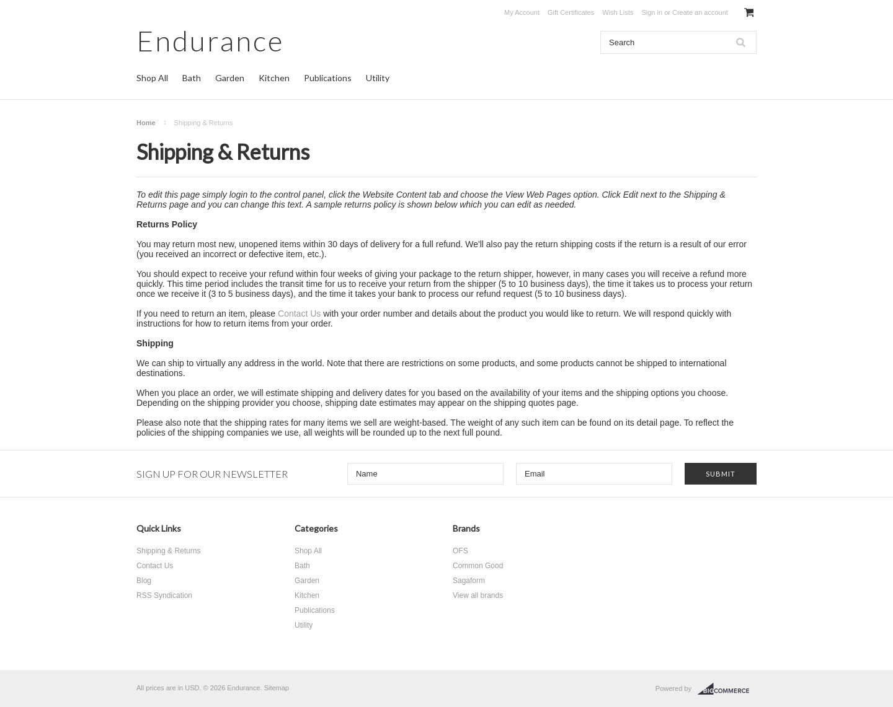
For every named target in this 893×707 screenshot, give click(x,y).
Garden (229, 77)
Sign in (651, 12)
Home (146, 122)
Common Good (478, 565)
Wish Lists (617, 12)
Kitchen (274, 77)
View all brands (478, 595)
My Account (522, 12)
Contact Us (299, 313)
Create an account (700, 12)
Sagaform (469, 580)
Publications (328, 77)
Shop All (152, 77)
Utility (377, 77)
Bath (191, 77)
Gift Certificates (571, 12)
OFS (460, 551)
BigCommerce (727, 689)
